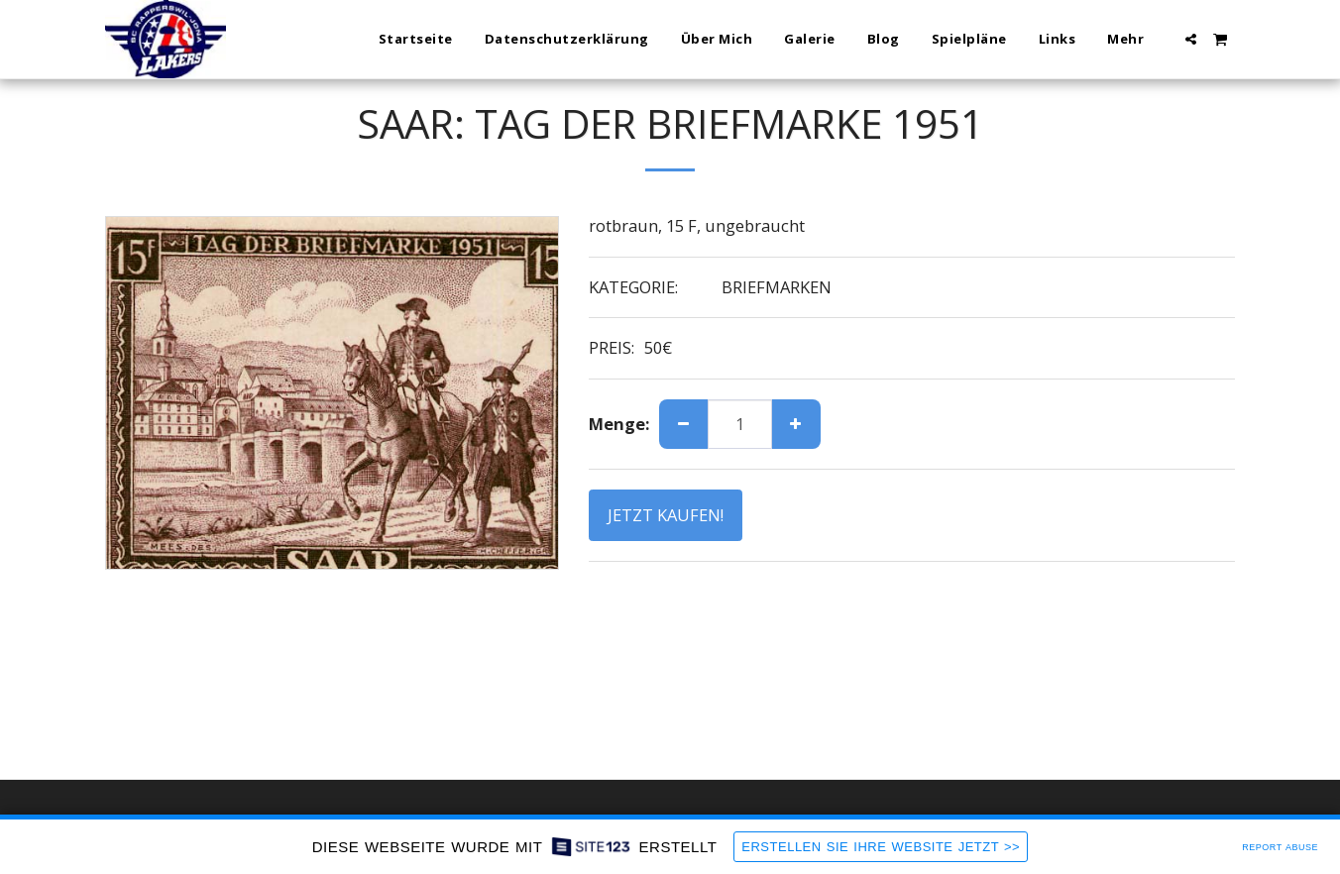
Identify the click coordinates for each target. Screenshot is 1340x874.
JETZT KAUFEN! (666, 514)
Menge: (619, 424)
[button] (1190, 39)
